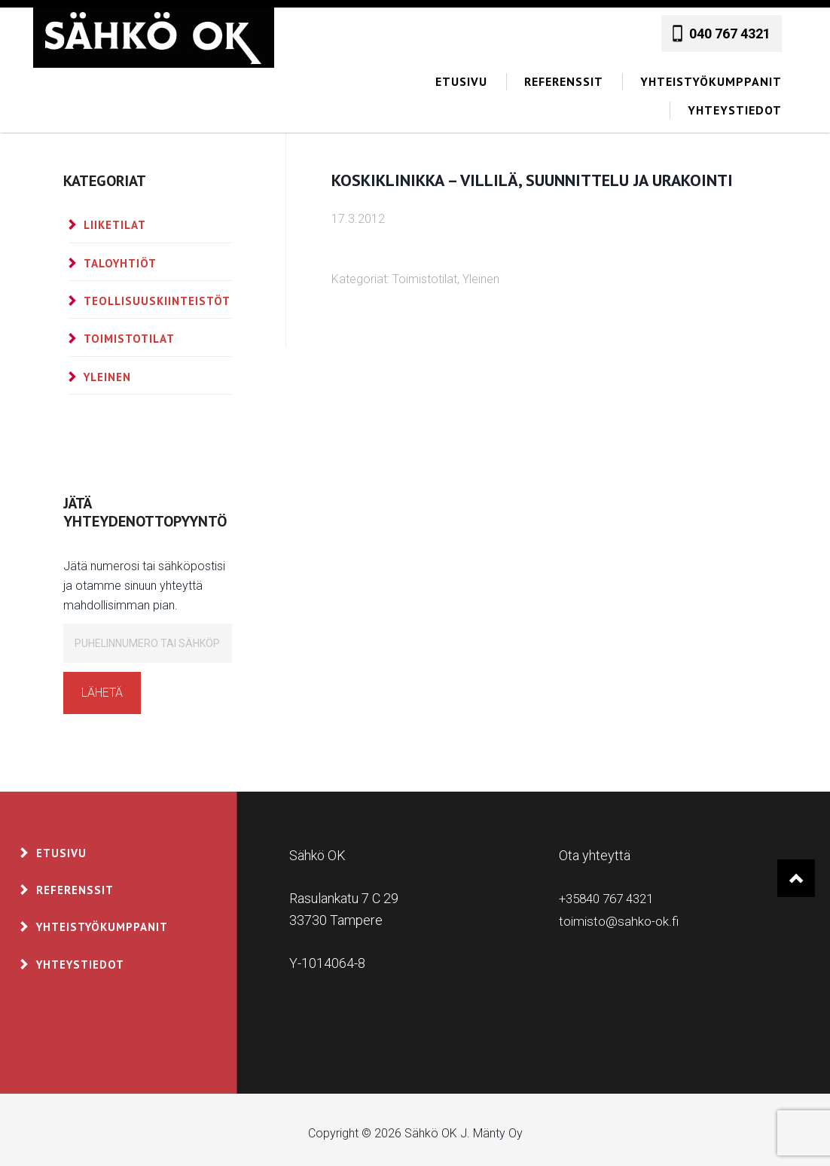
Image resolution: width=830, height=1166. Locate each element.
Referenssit (75, 882)
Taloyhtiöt (120, 256)
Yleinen (480, 271)
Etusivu (61, 845)
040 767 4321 (729, 26)
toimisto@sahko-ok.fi (619, 912)
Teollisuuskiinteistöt (157, 293)
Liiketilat (115, 217)
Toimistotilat (424, 271)
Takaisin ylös (795, 872)
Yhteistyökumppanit (102, 919)
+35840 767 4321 (611, 891)
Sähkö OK (153, 38)
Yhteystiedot (80, 957)
